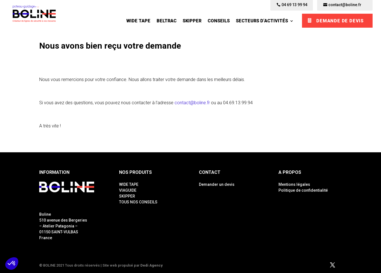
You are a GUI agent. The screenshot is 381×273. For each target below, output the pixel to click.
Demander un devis (216, 184)
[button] (11, 263)
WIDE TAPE (138, 20)
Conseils (219, 20)
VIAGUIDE (127, 190)
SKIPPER (192, 20)
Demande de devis (340, 20)
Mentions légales (294, 184)
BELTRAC (166, 20)
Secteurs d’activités (262, 20)
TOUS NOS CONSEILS (138, 202)
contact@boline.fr (192, 102)
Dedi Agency (151, 265)
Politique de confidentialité (303, 190)
